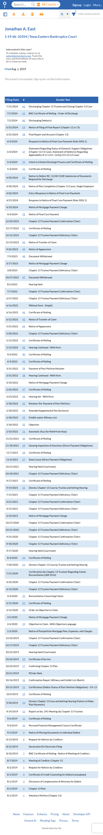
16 (23, 680)
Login (87, 5)
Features (28, 814)
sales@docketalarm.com (18, 56)
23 (23, 564)
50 (23, 242)
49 (23, 249)
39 (23, 368)
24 (23, 558)
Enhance (42, 814)
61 (23, 113)
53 (23, 177)
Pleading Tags (48, 820)
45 (23, 319)
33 (23, 417)
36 (23, 396)
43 (23, 340)
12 (23, 711)
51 (23, 228)
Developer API (81, 814)
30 (23, 438)
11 (23, 718)
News (16, 814)
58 (23, 134)
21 (23, 603)
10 (23, 725)
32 (23, 424)
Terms (75, 820)
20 (23, 610)
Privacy (63, 820)
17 (23, 666)
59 (23, 127)
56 (23, 169)
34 (23, 410)
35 (23, 403)
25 (23, 487)
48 (23, 256)
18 (23, 659)
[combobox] (74, 13)
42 (23, 347)
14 (23, 694)
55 (23, 162)
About (66, 814)
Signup (77, 5)
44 (23, 326)
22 (23, 596)
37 (23, 389)
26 (23, 480)
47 (23, 277)
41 (23, 361)
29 (23, 445)
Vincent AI (30, 820)
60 (23, 120)
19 (23, 624)
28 (23, 452)
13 (23, 703)
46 (23, 312)
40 (23, 354)
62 (23, 106)
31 (23, 431)
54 (23, 186)
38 (23, 375)
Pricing (55, 814)
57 (23, 152)
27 (23, 459)
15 (23, 687)
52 (23, 214)
